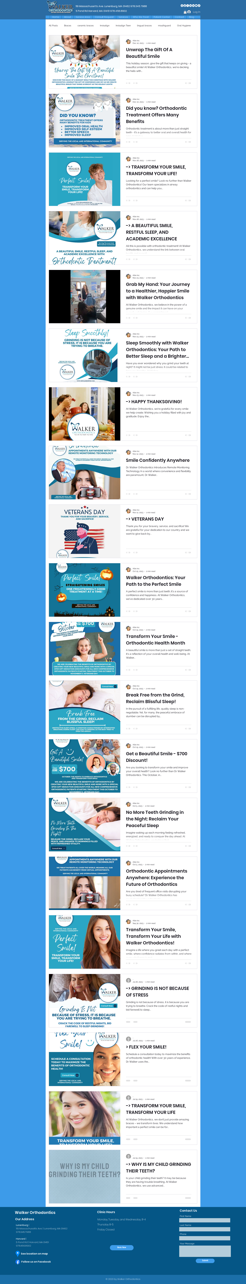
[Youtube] (196, 5)
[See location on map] (37, 1254)
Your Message (187, 1243)
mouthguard (164, 25)
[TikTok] (199, 5)
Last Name (185, 1225)
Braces (67, 25)
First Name (185, 1216)
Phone (183, 1234)
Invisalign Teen (123, 25)
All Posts (53, 25)
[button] (82, 17)
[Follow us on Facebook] (39, 1262)
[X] (187, 5)
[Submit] (205, 1261)
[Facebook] (184, 5)
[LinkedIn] (190, 5)
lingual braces (144, 25)
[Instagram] (182, 5)
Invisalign (104, 25)
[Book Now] (122, 1247)
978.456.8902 (118, 11)
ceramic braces (86, 25)
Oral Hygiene (184, 25)
